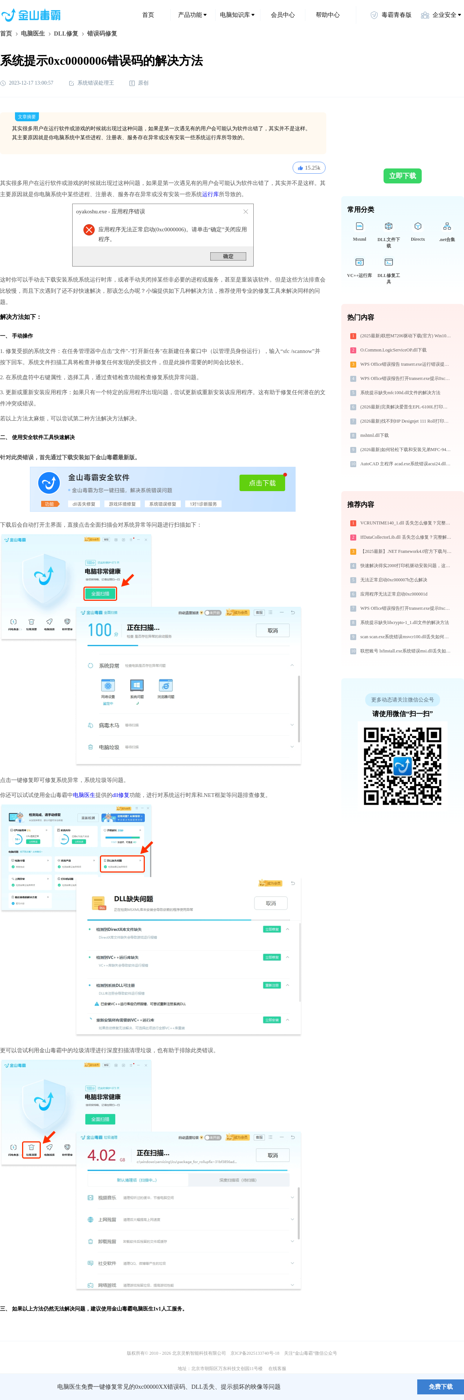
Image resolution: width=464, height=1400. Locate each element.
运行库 (210, 194)
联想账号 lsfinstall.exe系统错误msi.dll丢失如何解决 (406, 651)
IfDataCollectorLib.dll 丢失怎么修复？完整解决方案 (406, 537)
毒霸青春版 (391, 14)
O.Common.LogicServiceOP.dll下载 (393, 350)
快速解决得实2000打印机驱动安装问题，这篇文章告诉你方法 (406, 565)
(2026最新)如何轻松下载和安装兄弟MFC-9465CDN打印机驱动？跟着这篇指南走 (406, 449)
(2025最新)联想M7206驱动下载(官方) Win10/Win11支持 (406, 335)
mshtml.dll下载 (374, 435)
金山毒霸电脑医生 (132, 1309)
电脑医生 (33, 33)
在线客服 (277, 1368)
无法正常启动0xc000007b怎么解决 (393, 579)
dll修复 (120, 795)
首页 (148, 15)
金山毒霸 (26, 1387)
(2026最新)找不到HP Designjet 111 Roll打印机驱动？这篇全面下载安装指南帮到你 (406, 421)
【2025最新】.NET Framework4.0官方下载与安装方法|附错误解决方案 (406, 551)
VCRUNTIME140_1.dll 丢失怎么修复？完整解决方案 (406, 523)
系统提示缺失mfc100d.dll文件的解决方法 (400, 392)
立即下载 (402, 176)
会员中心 (283, 15)
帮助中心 (328, 15)
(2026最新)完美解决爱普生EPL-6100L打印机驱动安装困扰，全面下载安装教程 (406, 407)
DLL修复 (66, 33)
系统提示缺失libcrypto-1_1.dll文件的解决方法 (404, 622)
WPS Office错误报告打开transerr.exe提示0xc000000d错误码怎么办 (406, 378)
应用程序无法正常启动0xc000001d (393, 594)
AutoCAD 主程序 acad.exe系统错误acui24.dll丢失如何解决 (406, 463)
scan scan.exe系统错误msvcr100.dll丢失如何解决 (406, 636)
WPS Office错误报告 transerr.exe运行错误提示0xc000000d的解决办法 (406, 364)
